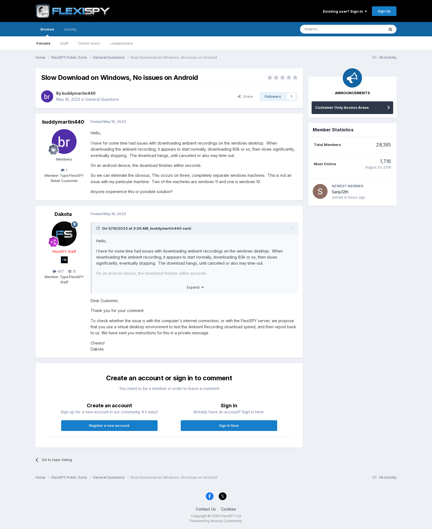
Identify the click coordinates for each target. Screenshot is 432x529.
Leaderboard (121, 43)
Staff (64, 43)
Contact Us (206, 509)
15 (72, 271)
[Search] (328, 29)
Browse (47, 31)
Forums (43, 43)
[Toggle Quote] (98, 228)
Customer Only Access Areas (342, 107)
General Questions (102, 99)
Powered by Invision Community (216, 521)
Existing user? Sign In (345, 11)
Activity (70, 29)
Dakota (63, 214)
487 (58, 271)
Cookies (228, 509)
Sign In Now (229, 425)
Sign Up (384, 11)
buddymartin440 (79, 93)
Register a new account (109, 425)
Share (245, 96)
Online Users (89, 43)
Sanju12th (340, 191)
